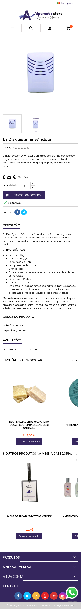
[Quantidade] (25, 185)
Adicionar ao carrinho (23, 195)
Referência (10, 325)
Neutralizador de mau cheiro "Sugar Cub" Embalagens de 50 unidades (29, 424)
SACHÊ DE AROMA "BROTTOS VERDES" (29, 516)
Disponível (9, 330)
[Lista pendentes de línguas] (67, 3)
